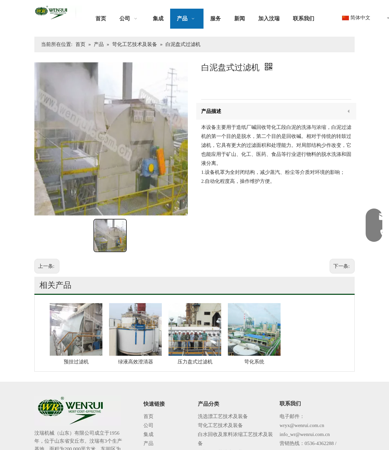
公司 (148, 384)
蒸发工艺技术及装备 (220, 420)
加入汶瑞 (153, 429)
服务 (148, 411)
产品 (148, 402)
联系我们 (153, 438)
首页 (148, 375)
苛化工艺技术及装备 (220, 384)
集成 (148, 393)
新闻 (148, 420)
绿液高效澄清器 (135, 321)
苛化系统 (254, 321)
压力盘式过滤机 (195, 321)
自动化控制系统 (215, 438)
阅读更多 (49, 428)
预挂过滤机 (76, 321)
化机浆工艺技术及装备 (223, 411)
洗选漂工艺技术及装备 (223, 375)
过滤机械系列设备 (218, 429)
